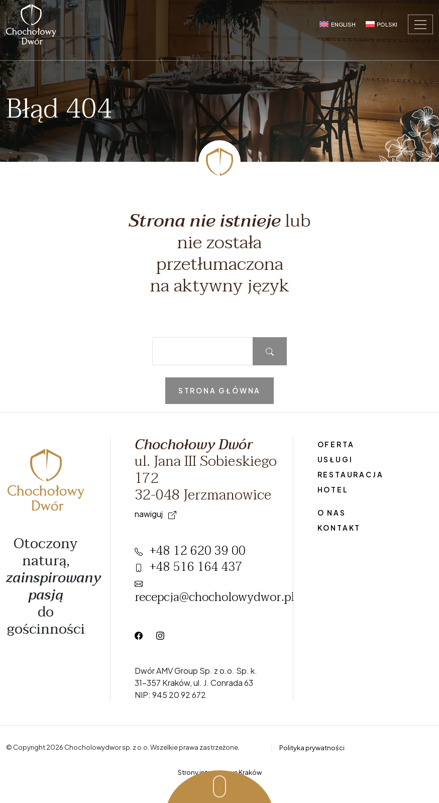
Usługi (335, 459)
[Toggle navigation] (420, 24)
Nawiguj (155, 514)
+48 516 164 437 (189, 567)
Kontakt (339, 527)
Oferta (336, 444)
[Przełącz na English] (337, 24)
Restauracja (350, 474)
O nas (331, 512)
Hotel (333, 489)
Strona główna (219, 390)
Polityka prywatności (312, 748)
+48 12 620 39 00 (190, 551)
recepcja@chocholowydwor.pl (214, 594)
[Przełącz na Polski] (381, 24)
